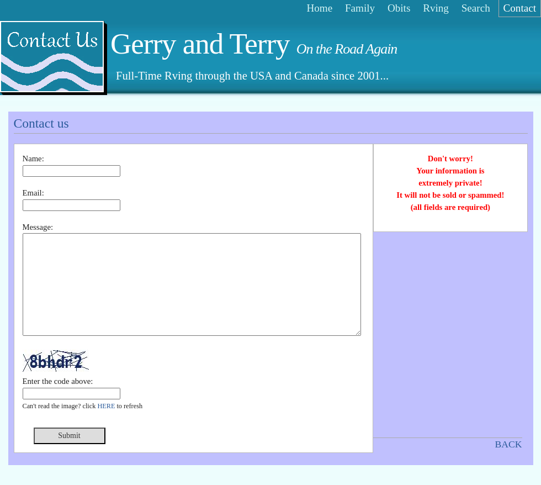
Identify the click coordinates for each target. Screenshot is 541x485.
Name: (33, 158)
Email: (33, 192)
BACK (508, 444)
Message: (38, 227)
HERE (106, 426)
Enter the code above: (58, 401)
